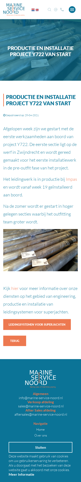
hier (15, 288)
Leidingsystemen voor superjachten (37, 324)
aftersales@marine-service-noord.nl (40, 414)
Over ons (40, 435)
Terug (14, 341)
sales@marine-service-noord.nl (40, 406)
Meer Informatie (21, 474)
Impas (71, 179)
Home (40, 429)
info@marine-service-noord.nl (40, 398)
